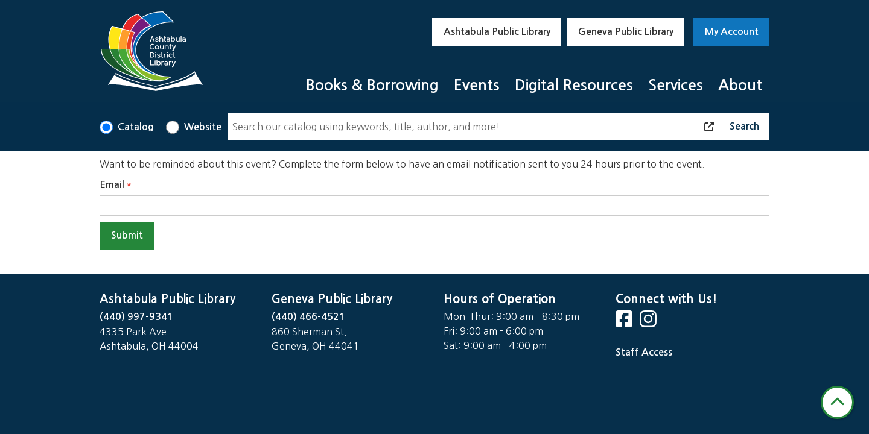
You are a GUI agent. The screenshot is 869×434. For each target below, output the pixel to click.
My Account (732, 31)
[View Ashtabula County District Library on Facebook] (625, 322)
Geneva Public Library (625, 31)
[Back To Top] (837, 402)
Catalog (136, 126)
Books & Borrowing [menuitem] (372, 85)
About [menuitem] (740, 85)
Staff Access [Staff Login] (644, 352)
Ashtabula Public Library (497, 31)
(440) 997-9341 (136, 316)
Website (202, 126)
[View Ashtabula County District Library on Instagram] (649, 322)
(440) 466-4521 (308, 316)
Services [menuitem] (675, 85)
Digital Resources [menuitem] (574, 85)
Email (112, 184)
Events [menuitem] (477, 85)
